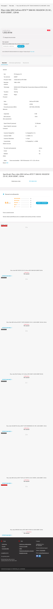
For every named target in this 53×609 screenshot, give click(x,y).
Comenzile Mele (5, 586)
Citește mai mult (7, 313)
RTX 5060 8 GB (33, 218)
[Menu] (1, 2)
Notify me (21, 83)
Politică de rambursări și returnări (26, 588)
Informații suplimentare (15, 100)
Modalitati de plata (23, 590)
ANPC (20, 586)
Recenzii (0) (26, 100)
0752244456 (42, 587)
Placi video (11, 5)
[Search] (51, 2)
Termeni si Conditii (23, 583)
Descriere (4, 100)
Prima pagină (4, 5)
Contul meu (4, 581)
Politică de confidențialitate (25, 581)
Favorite (3, 583)
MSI (7, 200)
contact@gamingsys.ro (44, 590)
